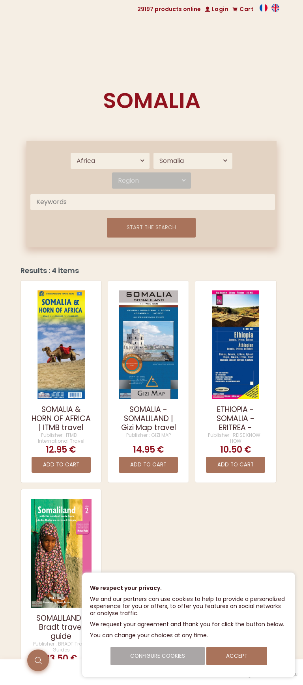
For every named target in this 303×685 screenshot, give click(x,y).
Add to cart (61, 464)
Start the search (151, 227)
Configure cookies (157, 656)
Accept (236, 656)
